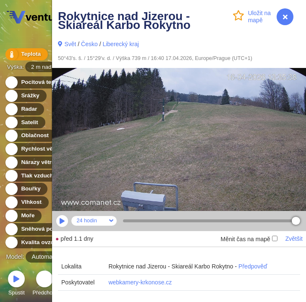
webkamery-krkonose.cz (140, 282)
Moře (23, 216)
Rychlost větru (35, 149)
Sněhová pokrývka (41, 229)
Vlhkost (26, 202)
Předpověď (252, 266)
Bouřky (26, 189)
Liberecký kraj (120, 44)
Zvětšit (294, 238)
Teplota (26, 54)
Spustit (16, 284)
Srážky (25, 96)
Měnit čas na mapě (248, 239)
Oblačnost (30, 136)
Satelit (24, 123)
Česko (89, 44)
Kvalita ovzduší (36, 243)
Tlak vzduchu (34, 176)
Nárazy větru (33, 162)
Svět (70, 44)
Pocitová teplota (38, 82)
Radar (24, 109)
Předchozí (45, 284)
